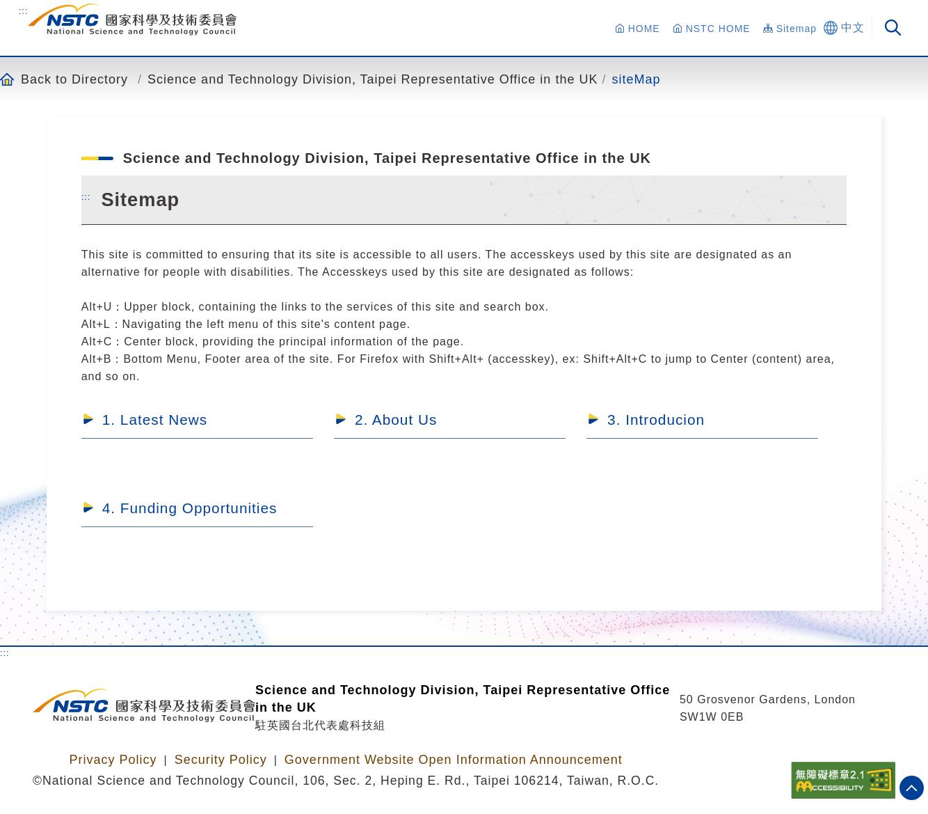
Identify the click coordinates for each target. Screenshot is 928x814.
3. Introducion (656, 420)
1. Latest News (155, 420)
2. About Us (396, 420)
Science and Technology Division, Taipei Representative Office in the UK (372, 79)
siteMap (635, 79)
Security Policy (221, 760)
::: (24, 10)
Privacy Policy (113, 760)
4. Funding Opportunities (190, 508)
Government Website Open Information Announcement (454, 760)
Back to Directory (74, 79)
